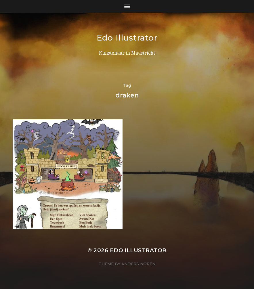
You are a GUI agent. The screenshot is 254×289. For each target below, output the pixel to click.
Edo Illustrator (127, 38)
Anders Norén (138, 263)
